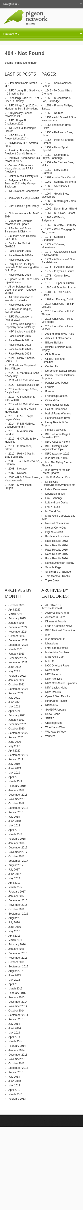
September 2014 (18, 1015)
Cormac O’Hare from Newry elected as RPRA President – (19, 168)
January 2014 (16, 1050)
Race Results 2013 (56, 540)
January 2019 (16, 790)
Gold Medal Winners (57, 404)
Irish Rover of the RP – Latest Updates (56, 471)
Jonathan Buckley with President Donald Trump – (20, 152)
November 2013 (17, 1059)
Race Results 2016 (56, 558)
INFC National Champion (60, 630)
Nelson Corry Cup (55, 527)
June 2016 (14, 926)
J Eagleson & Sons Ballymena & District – (18, 230)
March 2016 (15, 940)
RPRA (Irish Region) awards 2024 (18, 311)
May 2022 (14, 671)
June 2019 (14, 768)
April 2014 (14, 1037)
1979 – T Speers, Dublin (59, 283)
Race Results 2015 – (20, 250)
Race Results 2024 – (20, 353)
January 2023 (16, 653)
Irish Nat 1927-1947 (56, 458)
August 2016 (15, 918)
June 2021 (14, 702)
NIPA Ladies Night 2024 (22, 331)
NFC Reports (53, 674)
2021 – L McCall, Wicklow (23, 380)
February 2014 (17, 1045)
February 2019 (17, 785)
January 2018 (16, 843)
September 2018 (18, 807)
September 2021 (18, 688)
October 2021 (16, 684)
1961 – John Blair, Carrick (60, 177)
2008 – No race (17, 468)
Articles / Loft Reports (58, 338)
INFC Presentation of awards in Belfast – (19, 299)
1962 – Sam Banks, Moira (60, 181)
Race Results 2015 (56, 549)
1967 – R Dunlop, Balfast (60, 213)
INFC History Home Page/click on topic (54, 448)
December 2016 (17, 900)
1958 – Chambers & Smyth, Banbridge (55, 156)
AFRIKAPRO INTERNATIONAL (51, 607)
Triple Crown (52, 580)
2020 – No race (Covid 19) (24, 384)
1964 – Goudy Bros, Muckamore (55, 195)
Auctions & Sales (55, 617)
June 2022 (14, 666)
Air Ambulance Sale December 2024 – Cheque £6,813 (20, 289)
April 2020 (14, 750)
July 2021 (14, 697)
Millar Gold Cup (54, 656)
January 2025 (16, 622)
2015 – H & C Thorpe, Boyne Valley (19, 418)
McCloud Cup (53, 511)
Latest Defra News (56, 489)
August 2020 (15, 737)
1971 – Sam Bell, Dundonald (53, 238)
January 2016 (16, 948)
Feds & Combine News (58, 625)
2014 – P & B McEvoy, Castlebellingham (20, 425)
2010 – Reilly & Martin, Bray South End (20, 455)
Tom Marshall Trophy (57, 576)
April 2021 (14, 711)
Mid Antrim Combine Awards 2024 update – (18, 222)
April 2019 (14, 777)
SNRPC (49, 718)
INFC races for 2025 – (58, 453)
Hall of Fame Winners (58, 413)
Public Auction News (57, 536)
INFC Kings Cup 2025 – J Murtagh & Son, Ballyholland (22, 107)
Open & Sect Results (57, 696)
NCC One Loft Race (57, 665)
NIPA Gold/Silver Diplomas (61, 683)
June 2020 (14, 741)
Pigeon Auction (54, 532)
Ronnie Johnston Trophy (59, 562)
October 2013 (16, 1063)
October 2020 (16, 728)
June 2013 (14, 1081)
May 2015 (14, 979)
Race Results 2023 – (20, 349)
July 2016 (14, 922)
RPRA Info (51, 705)
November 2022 (17, 662)
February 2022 (17, 675)
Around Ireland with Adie (59, 333)
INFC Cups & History (57, 441)
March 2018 (15, 834)
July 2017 (14, 869)
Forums (49, 387)
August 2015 (15, 970)
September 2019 (18, 755)
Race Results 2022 (19, 344)
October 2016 (16, 909)
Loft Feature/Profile (56, 648)
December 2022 (17, 658)
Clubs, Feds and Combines (52, 360)
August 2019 (15, 759)
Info (47, 634)
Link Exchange (54, 498)
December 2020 (17, 724)
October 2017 (16, 856)
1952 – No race (54, 113)
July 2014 (14, 1023)
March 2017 (15, 887)
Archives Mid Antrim (57, 612)
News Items (52, 670)
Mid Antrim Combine (57, 652)
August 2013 (15, 1072)
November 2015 (17, 957)
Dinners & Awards (55, 621)
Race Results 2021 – (20, 340)
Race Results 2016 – (20, 255)
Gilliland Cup (52, 400)
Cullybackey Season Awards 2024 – (19, 114)
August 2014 (15, 1019)
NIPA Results (53, 692)
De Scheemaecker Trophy (60, 370)
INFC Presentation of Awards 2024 (19, 318)
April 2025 (14, 609)
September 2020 (18, 733)
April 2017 (14, 882)
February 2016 (17, 944)
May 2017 (14, 878)
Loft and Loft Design (57, 502)
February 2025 (17, 618)
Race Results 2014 (56, 545)
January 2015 (16, 997)
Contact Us (51, 366)
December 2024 (17, 627)
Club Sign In (52, 354)
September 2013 (18, 1067)
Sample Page (53, 567)
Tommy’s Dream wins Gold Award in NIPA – (22, 159)
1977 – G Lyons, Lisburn (59, 271)
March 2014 (15, 1041)
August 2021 (15, 693)
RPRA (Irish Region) (57, 700)
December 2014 (17, 1001)
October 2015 (16, 962)
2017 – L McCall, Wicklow (23, 404)
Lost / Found (52, 506)
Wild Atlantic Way (55, 731)
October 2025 (16, 605)
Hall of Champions (56, 409)
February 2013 (17, 1098)
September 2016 (18, 913)
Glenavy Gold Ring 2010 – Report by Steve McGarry (22, 326)
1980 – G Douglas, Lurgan (60, 287)
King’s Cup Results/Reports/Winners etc (58, 483)
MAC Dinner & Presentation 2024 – (16, 137)
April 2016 (14, 935)
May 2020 (14, 746)
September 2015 (18, 966)
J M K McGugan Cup (57, 477)
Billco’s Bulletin (54, 342)
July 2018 (14, 816)
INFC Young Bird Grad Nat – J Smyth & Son (22, 92)
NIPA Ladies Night (56, 687)
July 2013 (14, 1076)
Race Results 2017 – (20, 259)
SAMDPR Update (55, 709)
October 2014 (16, 1010)
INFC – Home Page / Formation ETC (55, 436)
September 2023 (18, 644)
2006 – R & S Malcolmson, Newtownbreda (22, 479)
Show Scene (52, 714)
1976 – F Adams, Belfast (59, 266)
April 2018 (14, 829)
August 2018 (15, 812)
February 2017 (17, 891)
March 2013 (15, 1094)
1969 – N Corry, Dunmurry (60, 224)
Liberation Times (55, 493)
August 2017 (15, 865)
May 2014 (14, 1032)
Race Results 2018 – (20, 274)
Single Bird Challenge (58, 571)
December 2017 (17, 847)
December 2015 (17, 953)
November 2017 (17, 852)
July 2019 (14, 763)
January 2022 (16, 680)
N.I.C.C (49, 661)
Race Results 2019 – (20, 304)
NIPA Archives (53, 678)
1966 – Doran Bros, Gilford (61, 208)
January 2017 (16, 896)
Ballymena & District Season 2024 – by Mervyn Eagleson (20, 183)
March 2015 (15, 988)
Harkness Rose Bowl (57, 417)
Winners (50, 736)
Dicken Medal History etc (23, 176)
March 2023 (15, 649)
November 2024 (17, 631)
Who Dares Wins (55, 727)
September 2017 (18, 860)
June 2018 (14, 821)
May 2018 (14, 825)
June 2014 (14, 1028)
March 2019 (15, 781)
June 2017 (14, 874)
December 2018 (17, 794)
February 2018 (17, 838)
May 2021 (14, 706)
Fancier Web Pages (56, 382)
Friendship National (56, 395)
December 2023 (17, 640)
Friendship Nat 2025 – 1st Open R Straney (22, 100)
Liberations (51, 643)
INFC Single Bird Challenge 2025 (16, 122)
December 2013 (17, 1054)
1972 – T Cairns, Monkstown (53, 246)
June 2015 (14, 975)
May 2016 (14, 931)
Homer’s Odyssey (55, 429)
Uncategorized (53, 722)
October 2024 (16, 636)
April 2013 (14, 1089)
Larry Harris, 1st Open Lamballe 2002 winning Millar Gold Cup (22, 267)
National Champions (57, 523)
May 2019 (14, 772)
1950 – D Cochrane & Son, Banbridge (56, 100)
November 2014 (17, 1006)
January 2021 (16, 719)
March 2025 (15, 614)
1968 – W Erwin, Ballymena (53, 219)
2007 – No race (17, 473)
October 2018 (16, 803)
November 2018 (17, 799)
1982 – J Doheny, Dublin (59, 299)
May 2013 (14, 1085)
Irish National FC (55, 639)
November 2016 (17, 904)
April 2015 (14, 984)
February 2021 (17, 715)
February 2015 (17, 993)
